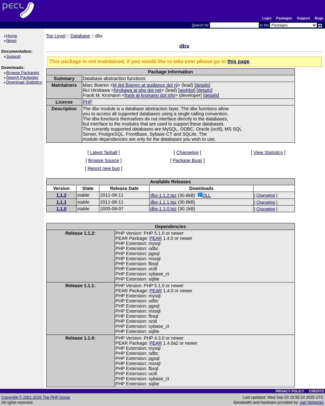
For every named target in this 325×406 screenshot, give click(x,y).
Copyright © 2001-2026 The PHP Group (35, 397)
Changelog (187, 152)
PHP (87, 102)
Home (12, 35)
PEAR (155, 238)
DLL (204, 195)
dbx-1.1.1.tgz (163, 202)
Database (80, 35)
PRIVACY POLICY (289, 391)
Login (266, 18)
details (202, 85)
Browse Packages (23, 72)
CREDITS (316, 391)
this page (238, 61)
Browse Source (103, 160)
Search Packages (23, 77)
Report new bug (104, 168)
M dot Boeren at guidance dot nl (145, 85)
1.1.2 (61, 195)
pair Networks (312, 402)
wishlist (186, 90)
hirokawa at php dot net (138, 90)
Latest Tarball (103, 152)
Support (303, 18)
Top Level (56, 35)
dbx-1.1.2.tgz (163, 195)
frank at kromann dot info (149, 95)
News (12, 40)
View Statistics (268, 152)
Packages (284, 18)
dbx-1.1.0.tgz (163, 208)
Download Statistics (25, 82)
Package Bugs (187, 160)
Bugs (319, 18)
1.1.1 (61, 202)
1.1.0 (61, 208)
